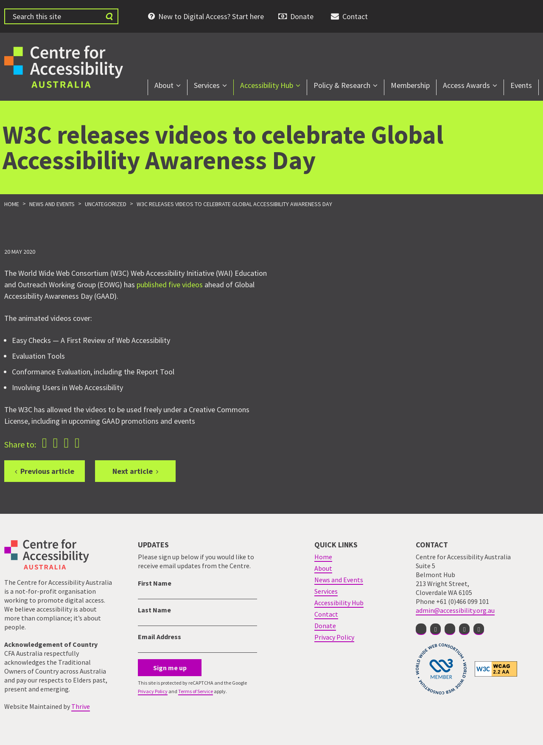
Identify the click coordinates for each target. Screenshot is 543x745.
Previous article (47, 471)
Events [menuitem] (521, 85)
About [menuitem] (164, 85)
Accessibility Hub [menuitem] (266, 85)
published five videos (170, 284)
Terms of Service (195, 691)
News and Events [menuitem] (338, 579)
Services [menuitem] (207, 85)
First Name (154, 583)
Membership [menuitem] (410, 85)
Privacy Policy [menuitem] (334, 637)
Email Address (159, 636)
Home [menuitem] (323, 556)
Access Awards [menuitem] (466, 85)
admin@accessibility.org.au (455, 610)
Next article (132, 471)
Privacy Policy (153, 691)
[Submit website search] (109, 16)
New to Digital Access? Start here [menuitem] (211, 16)
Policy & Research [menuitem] (341, 85)
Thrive (80, 706)
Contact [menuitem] (355, 16)
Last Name (154, 610)
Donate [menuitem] (301, 16)
